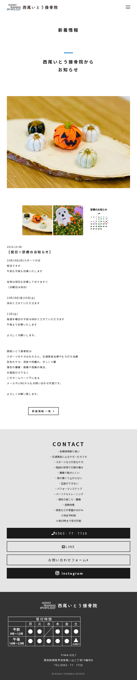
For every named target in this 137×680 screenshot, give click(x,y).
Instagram (69, 573)
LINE (68, 546)
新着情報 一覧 (43, 411)
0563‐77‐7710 (69, 533)
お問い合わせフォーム (68, 560)
